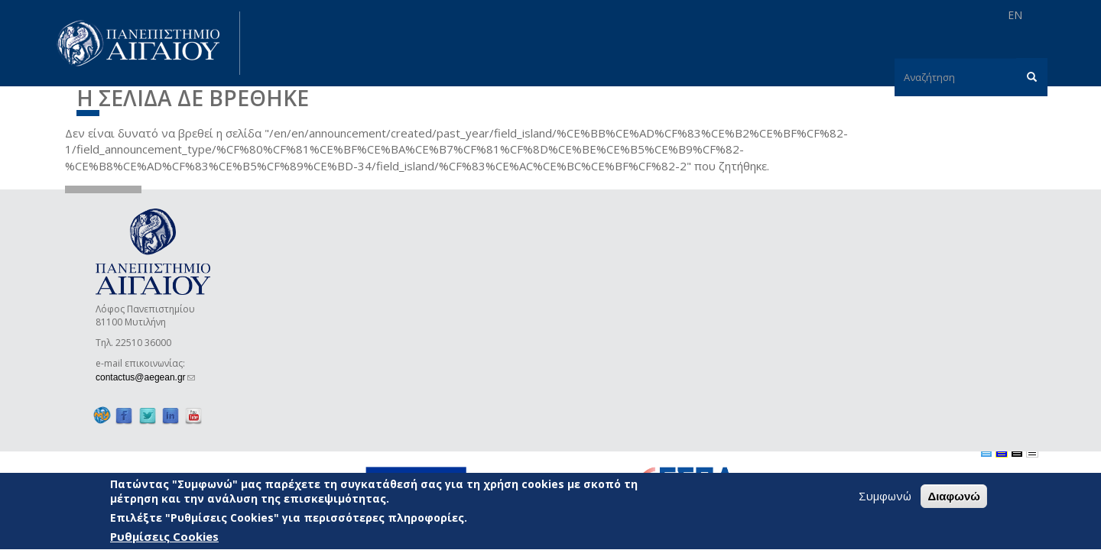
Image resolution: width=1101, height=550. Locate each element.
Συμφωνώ (885, 496)
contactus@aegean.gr (145, 377)
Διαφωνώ (953, 496)
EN (1015, 15)
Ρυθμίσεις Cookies (164, 537)
